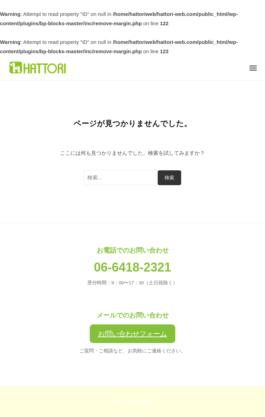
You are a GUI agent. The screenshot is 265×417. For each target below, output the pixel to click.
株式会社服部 (140, 401)
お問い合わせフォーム (132, 334)
